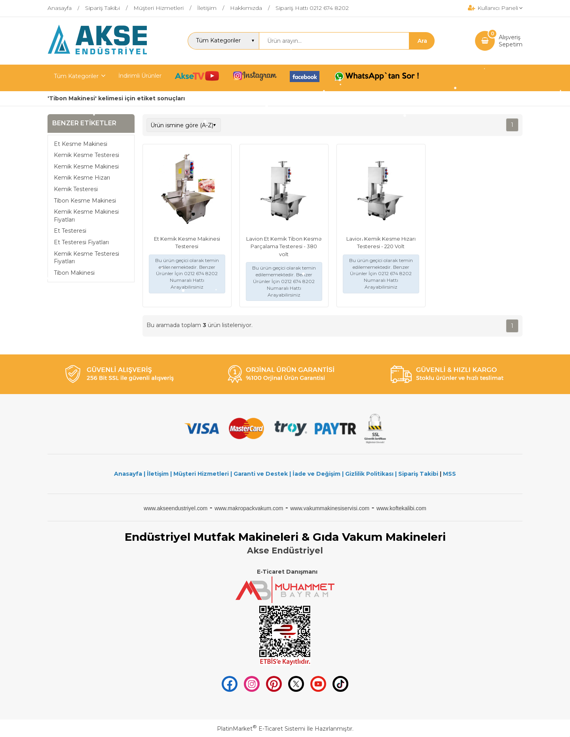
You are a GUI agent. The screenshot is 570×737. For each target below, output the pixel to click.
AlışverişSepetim (510, 41)
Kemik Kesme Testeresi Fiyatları (86, 257)
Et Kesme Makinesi (80, 143)
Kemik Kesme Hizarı (82, 177)
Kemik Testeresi (76, 189)
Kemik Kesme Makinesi (86, 166)
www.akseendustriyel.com (175, 508)
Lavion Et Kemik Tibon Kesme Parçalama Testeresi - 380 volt (284, 246)
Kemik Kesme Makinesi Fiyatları (86, 215)
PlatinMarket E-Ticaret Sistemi (261, 728)
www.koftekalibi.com (401, 508)
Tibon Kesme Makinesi (85, 200)
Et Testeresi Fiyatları (81, 242)
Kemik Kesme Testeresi (86, 155)
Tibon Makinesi (74, 272)
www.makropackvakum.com (249, 508)
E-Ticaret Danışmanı (287, 571)
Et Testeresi (70, 230)
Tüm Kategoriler (76, 76)
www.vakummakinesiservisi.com (329, 508)
